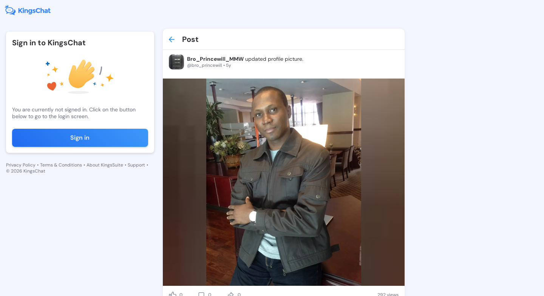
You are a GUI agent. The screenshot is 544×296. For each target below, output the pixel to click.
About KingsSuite (105, 165)
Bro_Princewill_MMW (215, 58)
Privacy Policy (21, 165)
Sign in (80, 138)
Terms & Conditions (61, 165)
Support (136, 165)
